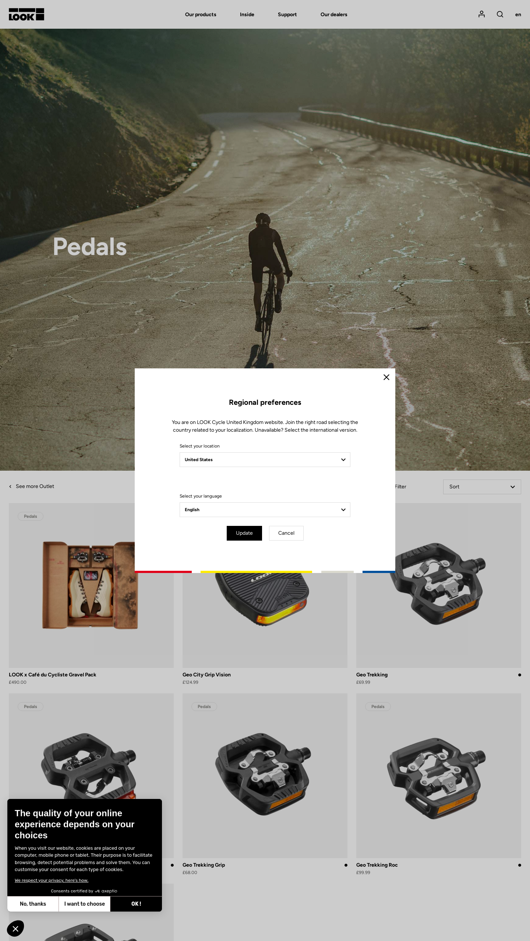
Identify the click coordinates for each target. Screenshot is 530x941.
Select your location (200, 446)
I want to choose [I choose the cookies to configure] (84, 904)
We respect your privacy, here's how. (51, 880)
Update (244, 533)
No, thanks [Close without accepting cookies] (33, 904)
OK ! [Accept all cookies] (136, 904)
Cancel (286, 533)
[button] (15, 928)
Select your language (201, 496)
